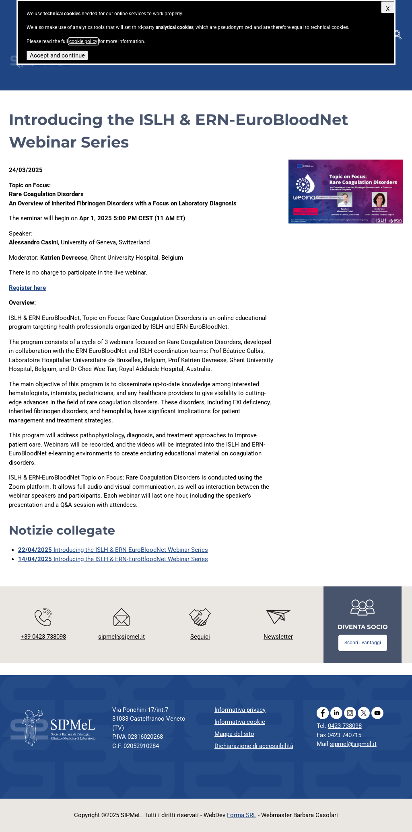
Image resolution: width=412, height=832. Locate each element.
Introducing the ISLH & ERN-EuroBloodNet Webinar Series (113, 549)
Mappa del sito (234, 734)
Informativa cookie (239, 721)
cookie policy (83, 41)
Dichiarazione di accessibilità (253, 746)
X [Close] (387, 8)
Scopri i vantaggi (362, 643)
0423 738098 (345, 726)
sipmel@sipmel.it (353, 744)
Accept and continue (57, 55)
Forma (241, 815)
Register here (27, 287)
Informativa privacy (240, 709)
